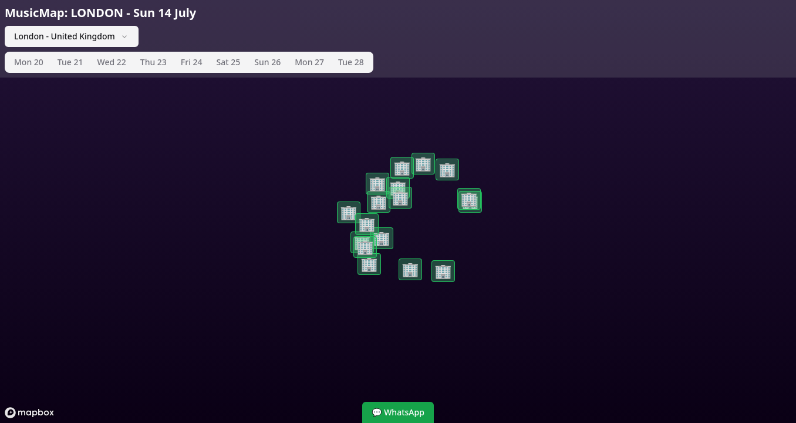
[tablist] (189, 62)
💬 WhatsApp (398, 412)
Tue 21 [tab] (70, 62)
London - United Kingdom (71, 36)
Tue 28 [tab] (351, 62)
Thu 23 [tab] (153, 62)
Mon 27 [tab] (309, 62)
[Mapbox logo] (29, 412)
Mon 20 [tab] (28, 62)
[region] (398, 211)
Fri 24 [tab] (192, 62)
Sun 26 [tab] (267, 62)
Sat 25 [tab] (229, 62)
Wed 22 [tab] (111, 62)
